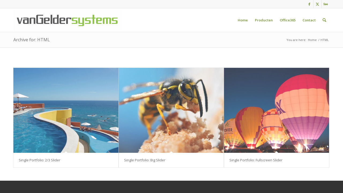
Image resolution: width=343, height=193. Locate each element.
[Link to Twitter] (317, 4)
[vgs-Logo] (67, 20)
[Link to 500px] (326, 4)
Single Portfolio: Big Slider (144, 160)
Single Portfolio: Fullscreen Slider (255, 160)
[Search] (324, 20)
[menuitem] (242, 20)
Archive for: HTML (31, 40)
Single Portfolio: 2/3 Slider (39, 160)
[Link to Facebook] (309, 4)
